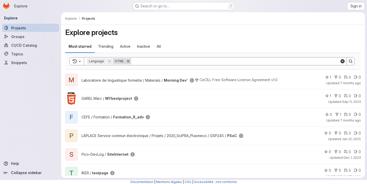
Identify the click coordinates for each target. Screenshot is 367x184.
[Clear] (342, 61)
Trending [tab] (105, 46)
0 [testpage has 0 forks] (337, 170)
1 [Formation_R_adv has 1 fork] (338, 114)
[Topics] (30, 54)
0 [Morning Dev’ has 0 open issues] (357, 77)
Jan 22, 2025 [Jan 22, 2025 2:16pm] (351, 139)
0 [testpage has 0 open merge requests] (347, 170)
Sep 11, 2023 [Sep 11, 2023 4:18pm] (351, 102)
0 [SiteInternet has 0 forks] (337, 152)
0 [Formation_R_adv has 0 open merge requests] (347, 114)
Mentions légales (169, 182)
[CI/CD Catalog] (30, 45)
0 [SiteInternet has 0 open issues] (357, 152)
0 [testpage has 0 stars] (327, 170)
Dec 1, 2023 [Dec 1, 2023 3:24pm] (352, 158)
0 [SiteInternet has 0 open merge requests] (347, 152)
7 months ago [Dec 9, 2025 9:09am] (350, 120)
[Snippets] (30, 62)
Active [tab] (125, 46)
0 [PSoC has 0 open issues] (357, 133)
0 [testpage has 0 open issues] (357, 170)
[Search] (235, 61)
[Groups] (30, 36)
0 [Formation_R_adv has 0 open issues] (357, 114)
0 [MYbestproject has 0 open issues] (357, 96)
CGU (188, 182)
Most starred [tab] (80, 46)
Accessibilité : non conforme (215, 182)
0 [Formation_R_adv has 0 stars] (328, 114)
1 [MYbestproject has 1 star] (328, 96)
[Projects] (30, 28)
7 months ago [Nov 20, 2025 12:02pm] (350, 83)
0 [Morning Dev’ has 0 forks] (337, 77)
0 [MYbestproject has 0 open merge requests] (347, 96)
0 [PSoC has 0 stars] (327, 133)
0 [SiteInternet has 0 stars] (327, 152)
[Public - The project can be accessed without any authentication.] (192, 80)
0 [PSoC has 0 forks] (337, 133)
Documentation (141, 182)
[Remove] (128, 61)
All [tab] (159, 46)
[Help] (30, 164)
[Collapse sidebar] (30, 173)
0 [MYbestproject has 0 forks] (337, 96)
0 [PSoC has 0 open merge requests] (347, 133)
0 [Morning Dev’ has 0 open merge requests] (347, 77)
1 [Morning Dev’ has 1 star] (328, 77)
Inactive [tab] (143, 46)
